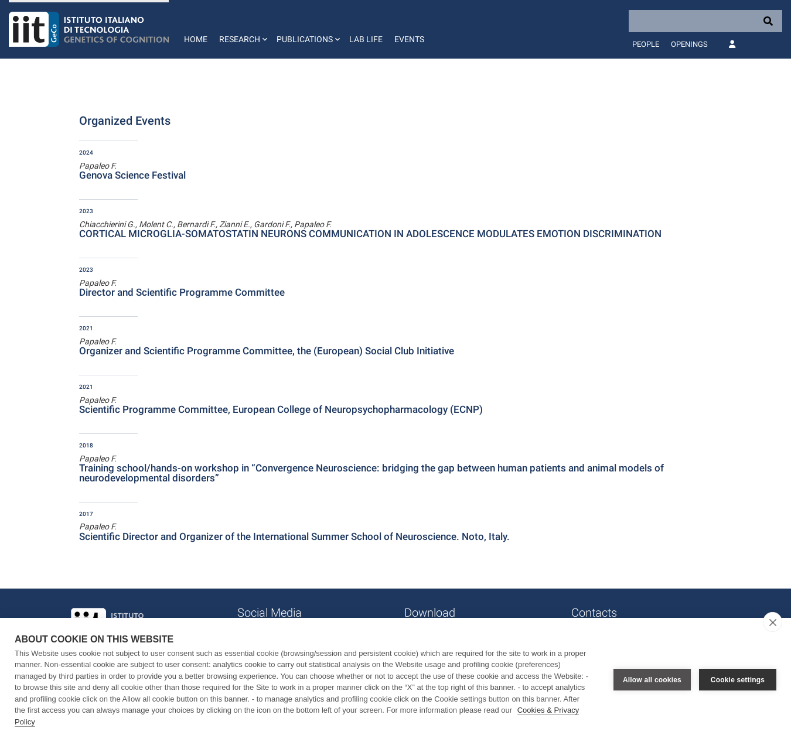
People (645, 44)
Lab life (366, 39)
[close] (772, 622)
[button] (242, 29)
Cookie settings (738, 680)
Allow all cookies (652, 680)
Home (195, 39)
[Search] (705, 21)
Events (409, 39)
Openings (689, 44)
